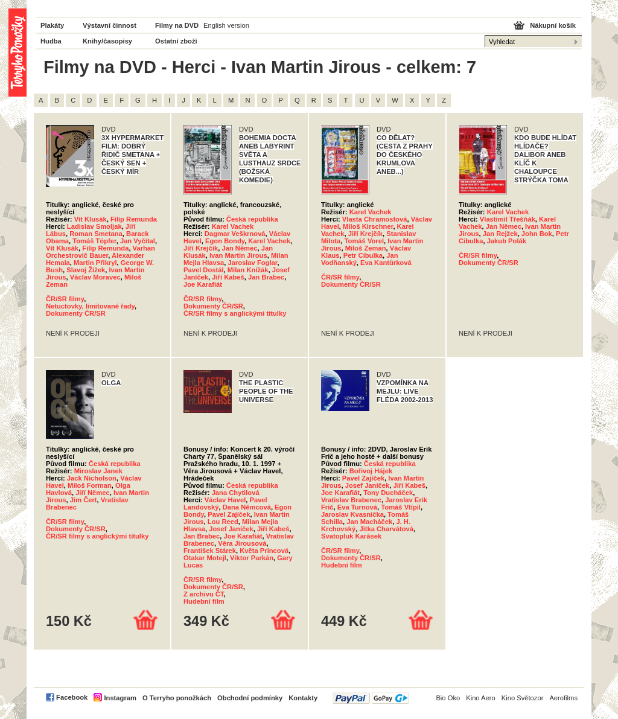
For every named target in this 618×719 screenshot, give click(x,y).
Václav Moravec (95, 277)
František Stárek (209, 550)
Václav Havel (225, 499)
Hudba (51, 41)
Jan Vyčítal (137, 240)
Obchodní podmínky (249, 697)
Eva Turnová (357, 507)
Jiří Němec (92, 492)
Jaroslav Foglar (252, 262)
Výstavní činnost (109, 25)
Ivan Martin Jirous (238, 255)
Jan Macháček (369, 521)
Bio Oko (448, 697)
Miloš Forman (90, 485)
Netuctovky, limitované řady (90, 306)
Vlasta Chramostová (374, 219)
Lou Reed (223, 521)
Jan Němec (239, 248)
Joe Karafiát (202, 284)
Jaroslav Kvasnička (352, 514)
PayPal (371, 698)
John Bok (536, 233)
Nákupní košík (553, 25)
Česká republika (252, 219)
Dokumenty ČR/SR (76, 313)
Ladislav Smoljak (94, 226)
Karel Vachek (233, 226)
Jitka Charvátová (386, 528)
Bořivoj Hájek (371, 471)
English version (226, 25)
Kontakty (302, 697)
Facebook (72, 697)
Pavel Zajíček (229, 514)
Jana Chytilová (236, 492)
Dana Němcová (247, 507)
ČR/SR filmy (65, 298)
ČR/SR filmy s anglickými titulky (234, 313)
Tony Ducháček (388, 492)
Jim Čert (83, 499)
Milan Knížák (248, 269)
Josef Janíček (231, 528)
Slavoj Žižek (85, 269)
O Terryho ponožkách (176, 697)
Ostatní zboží (176, 41)
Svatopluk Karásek (351, 536)
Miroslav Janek (98, 471)
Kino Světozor (523, 697)
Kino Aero (480, 697)
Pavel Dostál (203, 269)
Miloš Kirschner (368, 226)
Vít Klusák (90, 219)
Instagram (120, 697)
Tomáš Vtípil (401, 507)
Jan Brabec (266, 277)
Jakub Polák (506, 240)
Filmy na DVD (177, 25)
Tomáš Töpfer (94, 240)
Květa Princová (264, 550)
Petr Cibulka (363, 255)
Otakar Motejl (204, 557)
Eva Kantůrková (386, 262)
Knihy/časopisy (107, 41)
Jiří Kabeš (228, 277)
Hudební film (204, 601)
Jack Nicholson (91, 478)
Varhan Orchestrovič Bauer (100, 251)
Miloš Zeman (365, 248)
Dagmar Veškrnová (235, 233)
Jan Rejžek (500, 233)
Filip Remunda (133, 219)
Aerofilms (563, 697)
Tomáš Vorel (364, 240)
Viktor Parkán (251, 557)
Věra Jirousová (242, 543)
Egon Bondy (224, 240)
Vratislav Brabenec (351, 499)
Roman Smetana (96, 233)
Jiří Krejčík (200, 248)
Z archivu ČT (203, 594)
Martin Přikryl (95, 262)
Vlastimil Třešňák (507, 219)
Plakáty (52, 25)
